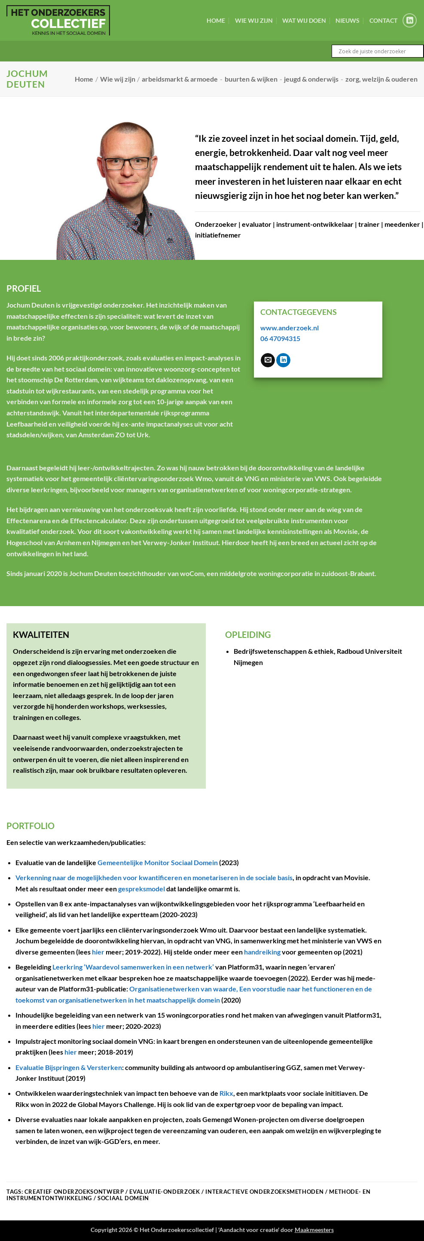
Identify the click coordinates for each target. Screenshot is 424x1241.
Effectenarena (28, 520)
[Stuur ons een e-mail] (268, 360)
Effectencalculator (98, 520)
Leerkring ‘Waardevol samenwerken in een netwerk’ (133, 967)
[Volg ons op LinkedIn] (410, 20)
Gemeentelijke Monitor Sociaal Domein (158, 862)
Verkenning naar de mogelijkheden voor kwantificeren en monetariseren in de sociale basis (154, 877)
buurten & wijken (251, 79)
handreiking (262, 952)
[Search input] (380, 51)
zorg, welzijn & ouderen (381, 79)
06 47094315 (280, 338)
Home (216, 20)
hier (98, 952)
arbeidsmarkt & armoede (180, 79)
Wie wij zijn (254, 20)
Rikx (226, 1093)
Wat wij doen (304, 20)
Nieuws (348, 20)
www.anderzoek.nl (289, 327)
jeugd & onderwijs (311, 79)
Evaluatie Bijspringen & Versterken (68, 1067)
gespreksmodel (141, 888)
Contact (383, 20)
